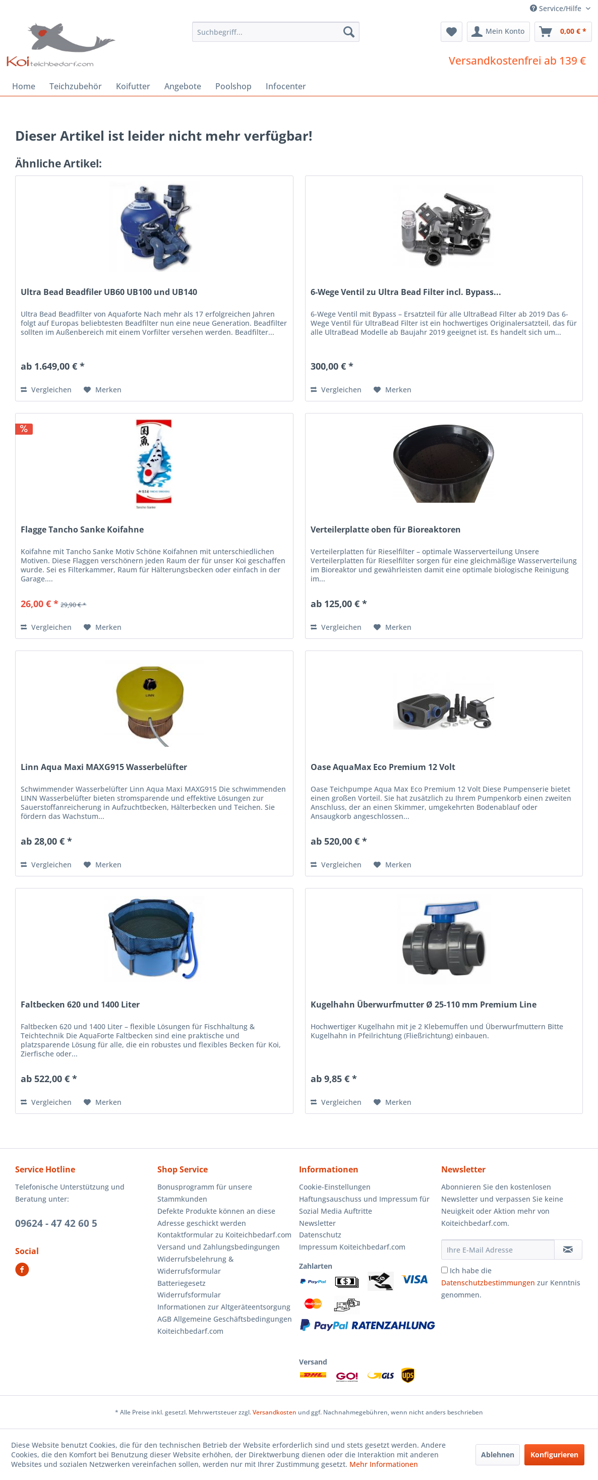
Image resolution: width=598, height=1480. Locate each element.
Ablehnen (497, 1454)
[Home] (23, 86)
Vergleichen (46, 389)
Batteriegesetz (181, 1283)
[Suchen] (349, 32)
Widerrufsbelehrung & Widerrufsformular (195, 1265)
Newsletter (317, 1223)
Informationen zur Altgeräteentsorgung (223, 1307)
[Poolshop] (233, 86)
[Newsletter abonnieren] (568, 1249)
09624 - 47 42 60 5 (56, 1223)
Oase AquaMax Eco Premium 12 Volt (383, 767)
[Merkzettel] (451, 32)
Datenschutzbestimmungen (488, 1282)
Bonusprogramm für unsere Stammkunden (204, 1193)
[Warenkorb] (563, 32)
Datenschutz (320, 1234)
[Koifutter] (133, 86)
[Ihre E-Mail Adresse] (498, 1249)
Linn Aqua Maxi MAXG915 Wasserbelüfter (104, 767)
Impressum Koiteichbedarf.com (352, 1247)
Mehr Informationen (383, 1464)
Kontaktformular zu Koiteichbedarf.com (224, 1234)
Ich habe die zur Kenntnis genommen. (510, 1282)
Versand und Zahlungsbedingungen (218, 1247)
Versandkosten (274, 1412)
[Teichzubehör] (75, 86)
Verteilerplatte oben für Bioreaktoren (386, 529)
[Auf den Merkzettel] (103, 390)
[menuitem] (276, 32)
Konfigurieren (554, 1454)
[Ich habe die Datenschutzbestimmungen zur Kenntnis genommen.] (444, 1270)
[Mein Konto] (498, 32)
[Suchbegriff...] (276, 32)
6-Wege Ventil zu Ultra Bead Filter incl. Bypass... (406, 292)
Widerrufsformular (189, 1294)
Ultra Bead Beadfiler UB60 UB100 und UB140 (109, 292)
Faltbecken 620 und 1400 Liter (80, 1004)
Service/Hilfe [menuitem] (556, 8)
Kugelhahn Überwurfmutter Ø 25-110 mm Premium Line (423, 1004)
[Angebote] (182, 86)
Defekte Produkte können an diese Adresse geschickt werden (216, 1217)
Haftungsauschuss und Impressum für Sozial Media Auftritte (364, 1205)
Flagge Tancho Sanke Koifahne (82, 529)
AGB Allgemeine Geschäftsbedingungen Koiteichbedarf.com (224, 1325)
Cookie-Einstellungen (335, 1187)
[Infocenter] (286, 86)
